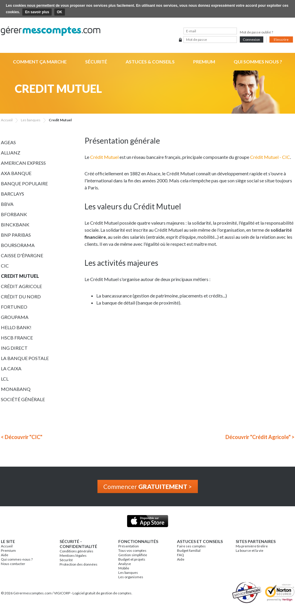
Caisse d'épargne (22, 255)
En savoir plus (37, 12)
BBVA (7, 204)
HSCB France (17, 337)
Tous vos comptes (132, 550)
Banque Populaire (24, 183)
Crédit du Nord (21, 296)
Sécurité (96, 61)
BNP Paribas (16, 235)
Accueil (7, 546)
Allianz (10, 152)
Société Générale (23, 399)
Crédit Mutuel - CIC (270, 157)
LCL (5, 378)
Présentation (128, 546)
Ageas (8, 142)
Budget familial (188, 550)
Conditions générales (76, 551)
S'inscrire (281, 39)
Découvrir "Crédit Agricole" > (259, 437)
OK (59, 12)
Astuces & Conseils (150, 61)
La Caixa (11, 368)
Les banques (128, 572)
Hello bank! (16, 327)
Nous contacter (13, 563)
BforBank (14, 214)
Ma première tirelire (252, 546)
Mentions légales (73, 555)
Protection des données (78, 564)
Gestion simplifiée (132, 555)
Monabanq (16, 389)
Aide (4, 555)
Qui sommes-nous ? (17, 559)
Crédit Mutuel (104, 157)
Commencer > (147, 486)
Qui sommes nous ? (258, 61)
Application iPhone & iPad (147, 521)
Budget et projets (131, 559)
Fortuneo (14, 307)
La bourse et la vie (249, 550)
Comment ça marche (40, 61)
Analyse (124, 563)
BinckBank (15, 224)
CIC (5, 265)
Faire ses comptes (191, 546)
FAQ (180, 555)
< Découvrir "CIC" (21, 437)
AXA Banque (16, 173)
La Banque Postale (25, 358)
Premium (204, 61)
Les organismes (130, 577)
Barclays (12, 193)
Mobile (123, 568)
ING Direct (14, 348)
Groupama (14, 317)
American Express (23, 163)
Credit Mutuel (20, 276)
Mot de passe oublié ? (256, 32)
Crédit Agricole (21, 286)
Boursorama (18, 245)
